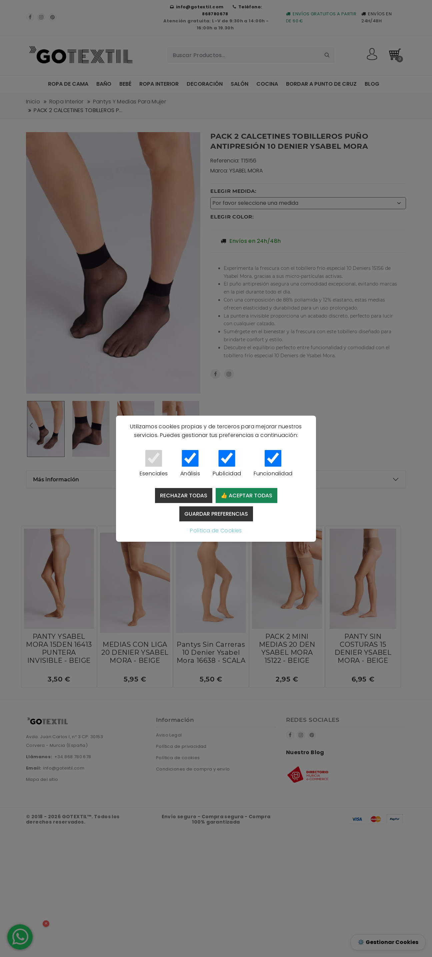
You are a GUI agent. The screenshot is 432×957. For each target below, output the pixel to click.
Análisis (190, 463)
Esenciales (154, 463)
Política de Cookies (216, 530)
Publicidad (227, 463)
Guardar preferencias (216, 514)
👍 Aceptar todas (246, 495)
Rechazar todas (183, 495)
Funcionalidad (273, 463)
